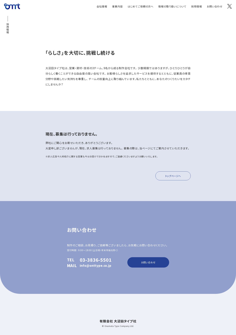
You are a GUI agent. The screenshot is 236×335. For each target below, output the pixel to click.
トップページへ (172, 176)
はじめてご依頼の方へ (141, 6)
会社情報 (102, 6)
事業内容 (117, 6)
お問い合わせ (214, 6)
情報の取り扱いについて (172, 6)
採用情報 (196, 6)
